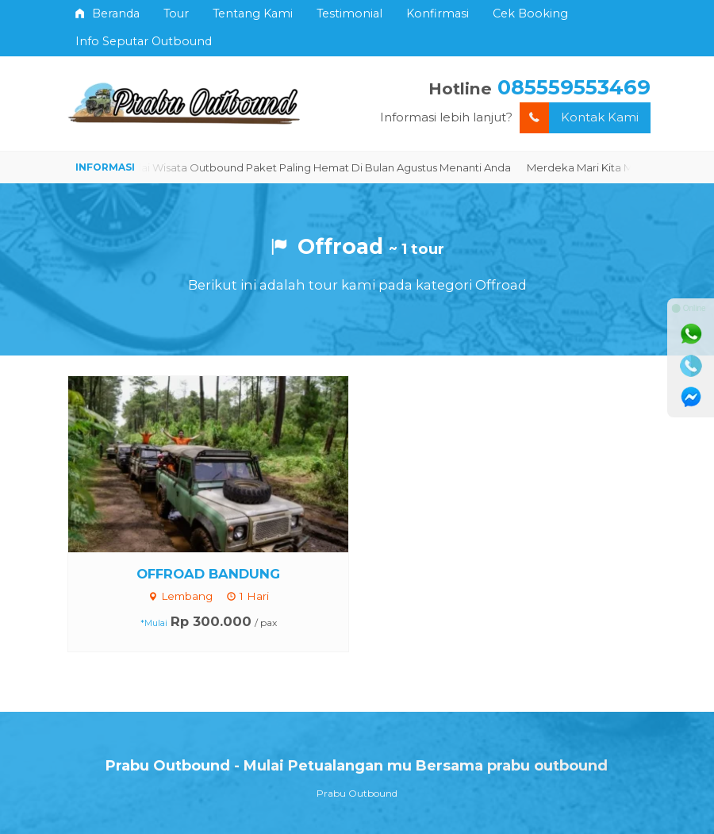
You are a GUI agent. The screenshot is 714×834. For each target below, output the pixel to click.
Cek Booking (530, 13)
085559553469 (574, 87)
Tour (176, 13)
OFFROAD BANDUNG (208, 574)
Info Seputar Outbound (143, 41)
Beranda (107, 13)
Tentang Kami (253, 13)
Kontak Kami (579, 117)
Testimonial (349, 13)
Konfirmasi (437, 13)
